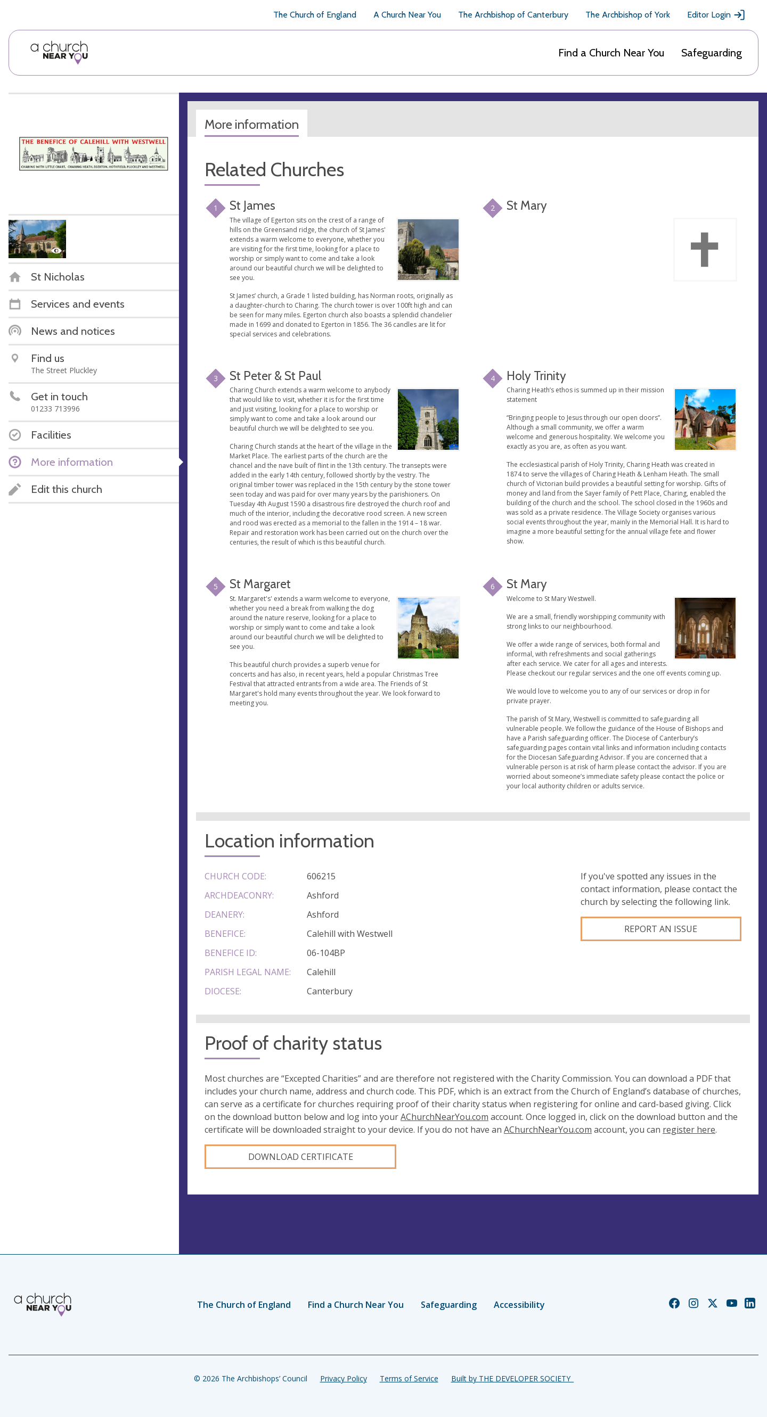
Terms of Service (409, 1378)
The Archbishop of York (627, 15)
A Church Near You (407, 15)
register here (689, 1129)
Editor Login (716, 15)
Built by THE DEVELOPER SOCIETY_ (512, 1378)
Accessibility (519, 1305)
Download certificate (300, 1157)
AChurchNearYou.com (444, 1117)
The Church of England (314, 15)
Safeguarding (711, 52)
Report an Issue (660, 929)
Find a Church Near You (611, 52)
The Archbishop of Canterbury (513, 15)
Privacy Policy (343, 1378)
